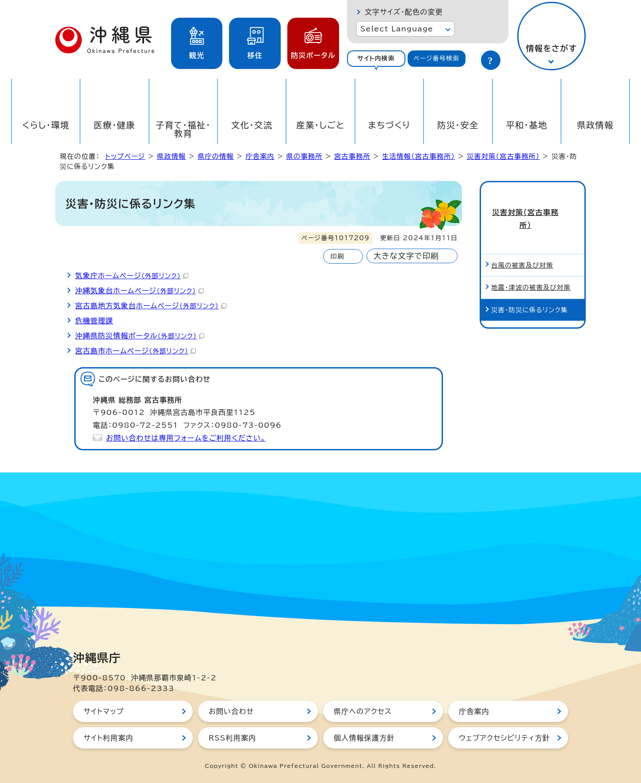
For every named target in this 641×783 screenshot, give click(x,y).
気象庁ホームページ (131, 275)
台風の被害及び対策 (522, 237)
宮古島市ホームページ (135, 350)
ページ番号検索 (436, 58)
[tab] (376, 58)
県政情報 (595, 125)
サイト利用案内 (109, 737)
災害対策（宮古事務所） (503, 156)
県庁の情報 (216, 156)
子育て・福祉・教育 (183, 129)
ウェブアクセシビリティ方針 (504, 737)
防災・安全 (458, 125)
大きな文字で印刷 (406, 256)
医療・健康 (114, 125)
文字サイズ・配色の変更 (404, 11)
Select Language (396, 28)
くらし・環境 (45, 125)
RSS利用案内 (232, 737)
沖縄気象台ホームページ (139, 290)
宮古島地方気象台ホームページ (150, 305)
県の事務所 (304, 156)
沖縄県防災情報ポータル (139, 335)
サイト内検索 (376, 58)
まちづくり (389, 125)
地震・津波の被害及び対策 (531, 259)
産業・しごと (320, 125)
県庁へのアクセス (363, 711)
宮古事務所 (352, 156)
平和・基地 (526, 125)
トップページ (125, 156)
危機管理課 (94, 320)
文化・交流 (252, 125)
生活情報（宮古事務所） (418, 156)
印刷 (337, 256)
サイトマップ (104, 711)
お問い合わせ (231, 711)
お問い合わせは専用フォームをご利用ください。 (186, 437)
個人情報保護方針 (364, 737)
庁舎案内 (260, 156)
